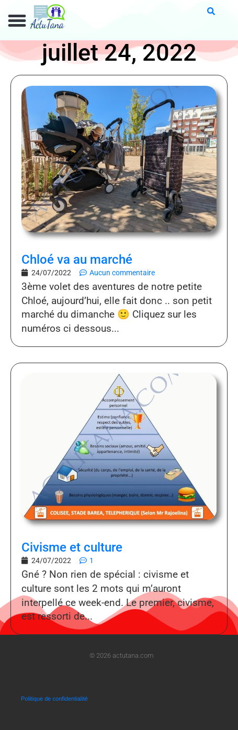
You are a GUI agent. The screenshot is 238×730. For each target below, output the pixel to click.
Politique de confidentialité (54, 698)
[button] (17, 21)
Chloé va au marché (76, 259)
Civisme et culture (71, 547)
